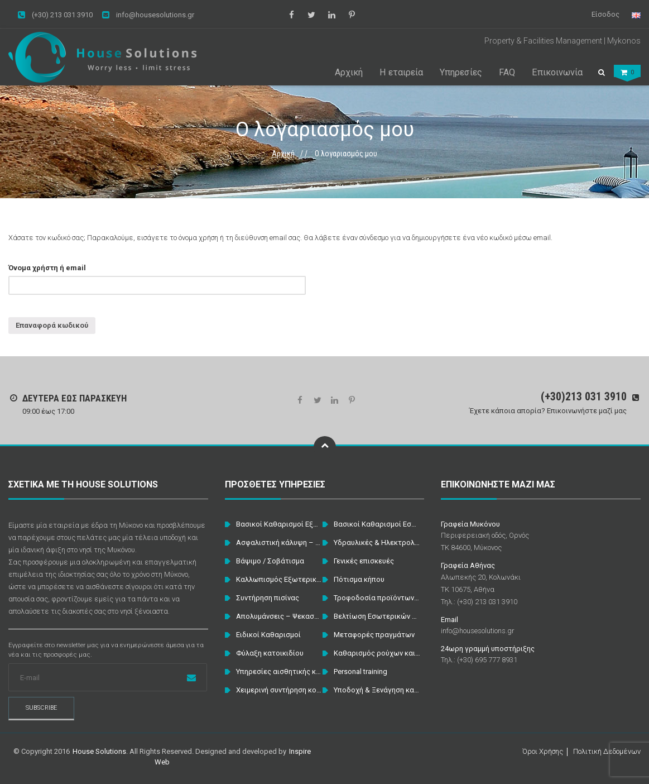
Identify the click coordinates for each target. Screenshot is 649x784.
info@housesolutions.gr (148, 15)
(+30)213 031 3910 (584, 396)
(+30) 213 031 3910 (55, 15)
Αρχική (283, 153)
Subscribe (41, 707)
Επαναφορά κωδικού (52, 325)
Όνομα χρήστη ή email (47, 268)
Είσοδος (605, 14)
